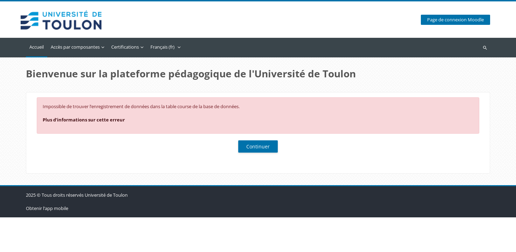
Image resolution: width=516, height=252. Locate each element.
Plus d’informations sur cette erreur (84, 120)
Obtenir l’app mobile (47, 243)
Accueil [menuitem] (36, 47)
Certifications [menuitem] (125, 47)
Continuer (258, 146)
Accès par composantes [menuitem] (75, 47)
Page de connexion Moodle (455, 20)
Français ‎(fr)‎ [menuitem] (162, 47)
